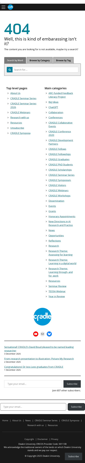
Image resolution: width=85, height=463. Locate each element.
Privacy (54, 439)
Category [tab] (40, 60)
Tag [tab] (63, 60)
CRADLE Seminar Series (23, 98)
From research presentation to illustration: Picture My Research (39, 358)
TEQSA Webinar (57, 291)
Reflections (55, 240)
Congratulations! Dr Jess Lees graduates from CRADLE (33, 366)
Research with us (19, 117)
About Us (15, 93)
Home (5, 420)
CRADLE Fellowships (60, 154)
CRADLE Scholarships (60, 169)
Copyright (29, 439)
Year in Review (57, 296)
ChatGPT (53, 107)
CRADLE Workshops (59, 195)
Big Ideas (53, 102)
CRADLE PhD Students (61, 164)
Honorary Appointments (62, 216)
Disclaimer (42, 439)
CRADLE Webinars (20, 112)
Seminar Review (57, 286)
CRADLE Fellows (57, 149)
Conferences (56, 117)
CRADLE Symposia (20, 133)
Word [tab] (15, 60)
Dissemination (56, 200)
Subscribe (72, 383)
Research (54, 245)
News (52, 230)
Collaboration (56, 112)
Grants (52, 211)
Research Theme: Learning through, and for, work (61, 272)
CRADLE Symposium (60, 180)
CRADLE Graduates (59, 159)
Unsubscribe (17, 127)
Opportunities (56, 235)
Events (52, 206)
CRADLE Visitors (57, 185)
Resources (16, 122)
